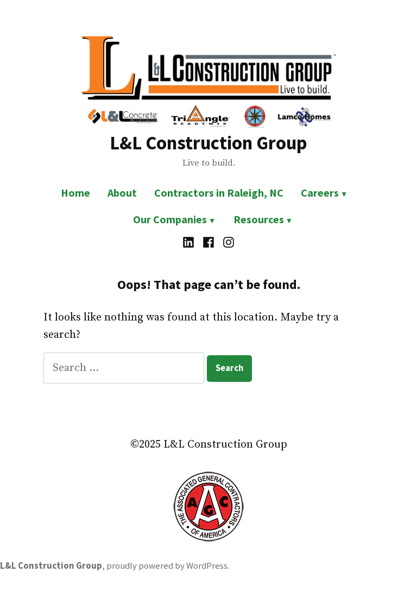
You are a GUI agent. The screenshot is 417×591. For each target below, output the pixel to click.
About (122, 192)
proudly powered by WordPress (167, 565)
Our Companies (170, 219)
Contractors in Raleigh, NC (218, 192)
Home (75, 192)
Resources (258, 219)
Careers (320, 192)
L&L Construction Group (208, 142)
